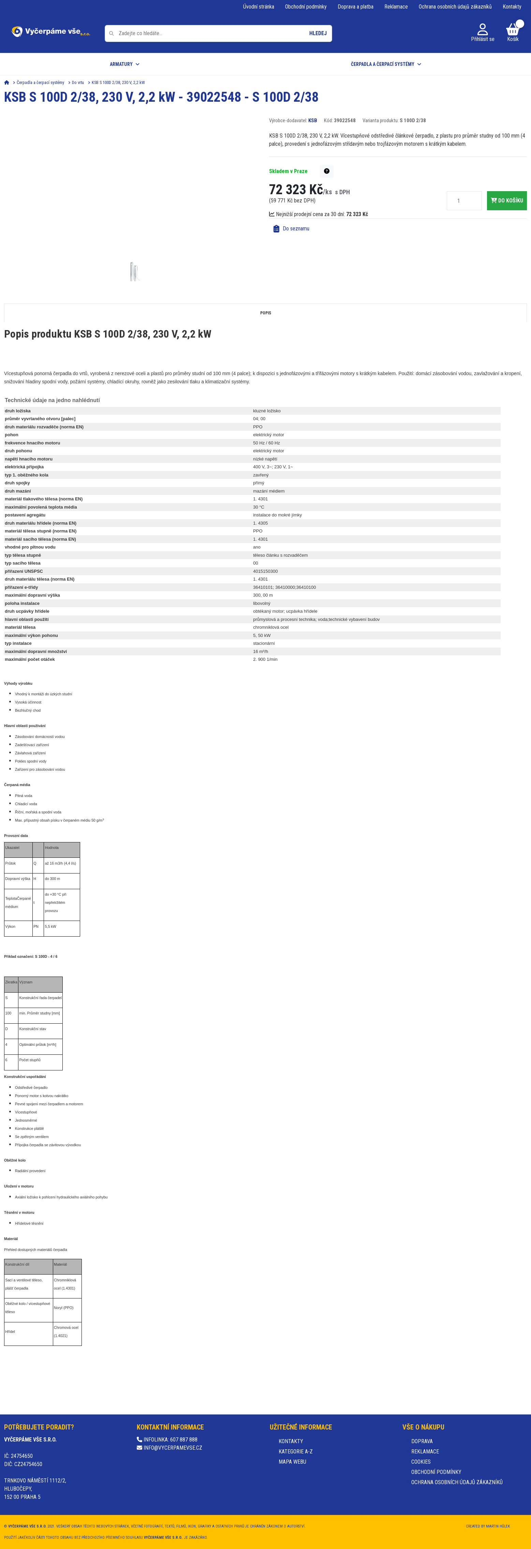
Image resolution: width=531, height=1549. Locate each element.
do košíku (507, 200)
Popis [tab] (265, 313)
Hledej (318, 33)
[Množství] (458, 200)
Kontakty (512, 6)
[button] (327, 171)
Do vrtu (78, 82)
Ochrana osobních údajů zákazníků (455, 6)
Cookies (421, 1462)
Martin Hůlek (498, 1526)
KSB (312, 120)
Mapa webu (292, 1462)
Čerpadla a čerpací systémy (382, 64)
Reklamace (396, 6)
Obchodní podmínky (306, 6)
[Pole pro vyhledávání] (218, 33)
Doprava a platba (355, 6)
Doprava (422, 1441)
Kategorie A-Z (296, 1451)
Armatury (121, 64)
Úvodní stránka (258, 6)
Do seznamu (291, 228)
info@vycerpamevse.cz (169, 1448)
